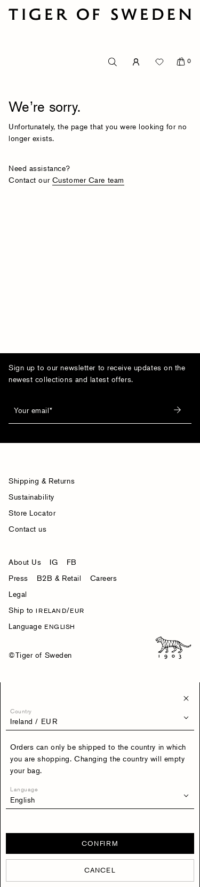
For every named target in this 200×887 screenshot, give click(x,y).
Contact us (28, 528)
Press (18, 577)
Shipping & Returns (42, 480)
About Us (25, 561)
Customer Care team (88, 179)
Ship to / (46, 609)
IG (54, 561)
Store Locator (32, 512)
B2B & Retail (59, 577)
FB (72, 561)
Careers (103, 577)
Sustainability (31, 496)
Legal (18, 593)
